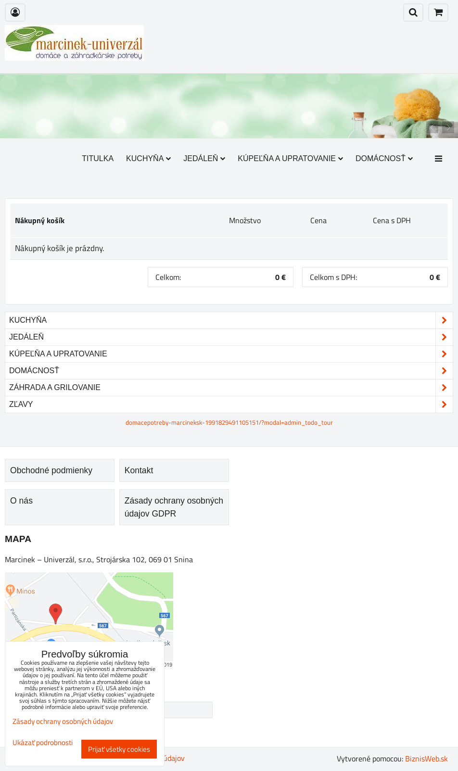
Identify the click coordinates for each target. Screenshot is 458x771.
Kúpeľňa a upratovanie (290, 158)
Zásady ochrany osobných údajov (63, 721)
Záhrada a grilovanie (231, 387)
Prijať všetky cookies (119, 749)
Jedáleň (204, 158)
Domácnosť (384, 158)
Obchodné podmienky (51, 470)
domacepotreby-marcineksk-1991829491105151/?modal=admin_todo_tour (229, 422)
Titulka (98, 158)
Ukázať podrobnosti (43, 743)
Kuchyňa (148, 158)
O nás (21, 501)
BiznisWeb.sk (426, 758)
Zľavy (231, 404)
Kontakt (139, 470)
